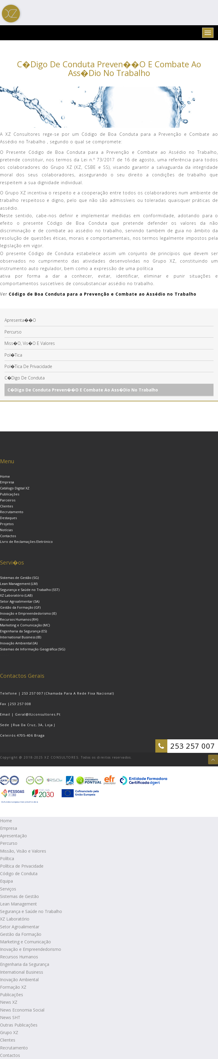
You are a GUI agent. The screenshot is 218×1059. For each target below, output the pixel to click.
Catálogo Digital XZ (14, 488)
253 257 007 (192, 746)
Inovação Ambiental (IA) (18, 643)
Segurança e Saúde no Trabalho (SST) (29, 589)
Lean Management (18, 904)
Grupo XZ (9, 1032)
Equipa (6, 881)
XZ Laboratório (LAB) (16, 595)
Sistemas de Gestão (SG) (19, 577)
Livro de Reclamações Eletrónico (26, 541)
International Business (21, 972)
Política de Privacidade (21, 866)
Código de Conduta (18, 873)
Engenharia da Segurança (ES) (23, 631)
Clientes (6, 506)
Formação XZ (13, 987)
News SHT (10, 1017)
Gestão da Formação (20, 934)
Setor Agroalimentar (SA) (19, 601)
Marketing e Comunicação (25, 942)
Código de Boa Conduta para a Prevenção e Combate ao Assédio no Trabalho (101, 294)
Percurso (8, 843)
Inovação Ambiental (19, 979)
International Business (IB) (20, 637)
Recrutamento (11, 512)
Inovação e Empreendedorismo (30, 949)
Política (7, 858)
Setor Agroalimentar (19, 927)
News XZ (8, 1002)
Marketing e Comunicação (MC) (25, 625)
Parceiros (7, 500)
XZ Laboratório (14, 919)
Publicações (9, 494)
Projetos (6, 524)
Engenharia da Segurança (24, 964)
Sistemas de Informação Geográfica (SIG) (32, 649)
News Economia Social (22, 1010)
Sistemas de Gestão (19, 896)
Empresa (7, 482)
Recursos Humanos (19, 957)
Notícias (6, 530)
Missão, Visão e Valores (23, 851)
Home (5, 476)
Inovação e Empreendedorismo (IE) (28, 613)
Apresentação (13, 835)
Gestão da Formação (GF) (20, 607)
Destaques (8, 518)
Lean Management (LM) (18, 583)
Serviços (8, 889)
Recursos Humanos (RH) (19, 619)
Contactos (8, 536)
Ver (3, 294)
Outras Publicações (18, 1025)
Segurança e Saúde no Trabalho (31, 911)
